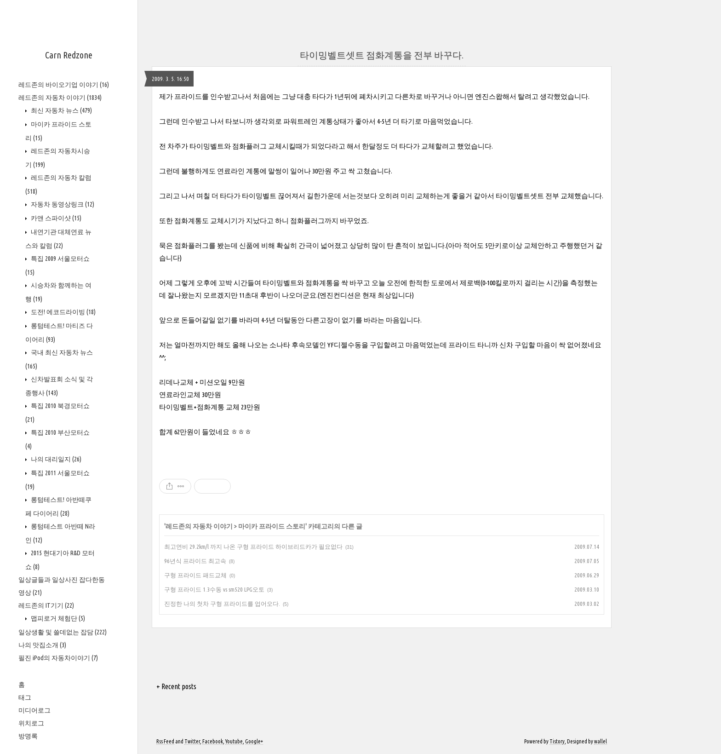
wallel (600, 741)
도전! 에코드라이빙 (62, 312)
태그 (24, 697)
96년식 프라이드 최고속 (195, 561)
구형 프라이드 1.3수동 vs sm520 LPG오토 (214, 589)
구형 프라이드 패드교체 (195, 575)
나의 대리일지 (55, 459)
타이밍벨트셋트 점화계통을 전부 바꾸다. (382, 55)
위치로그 (31, 723)
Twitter (192, 741)
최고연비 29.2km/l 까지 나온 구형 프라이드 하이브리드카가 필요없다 (253, 546)
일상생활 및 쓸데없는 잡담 (62, 632)
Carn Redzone (68, 55)
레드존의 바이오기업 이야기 (63, 84)
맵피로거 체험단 (57, 618)
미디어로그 (34, 710)
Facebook (212, 741)
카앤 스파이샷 (55, 218)
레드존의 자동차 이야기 (60, 97)
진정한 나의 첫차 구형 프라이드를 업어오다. (222, 603)
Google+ (254, 741)
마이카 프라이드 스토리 (271, 526)
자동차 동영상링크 (61, 204)
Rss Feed (165, 741)
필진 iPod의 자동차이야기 (58, 658)
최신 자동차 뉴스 (60, 110)
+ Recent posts (176, 686)
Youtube (234, 741)
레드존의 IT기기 (46, 605)
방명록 (28, 736)
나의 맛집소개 (42, 645)
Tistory (557, 741)
